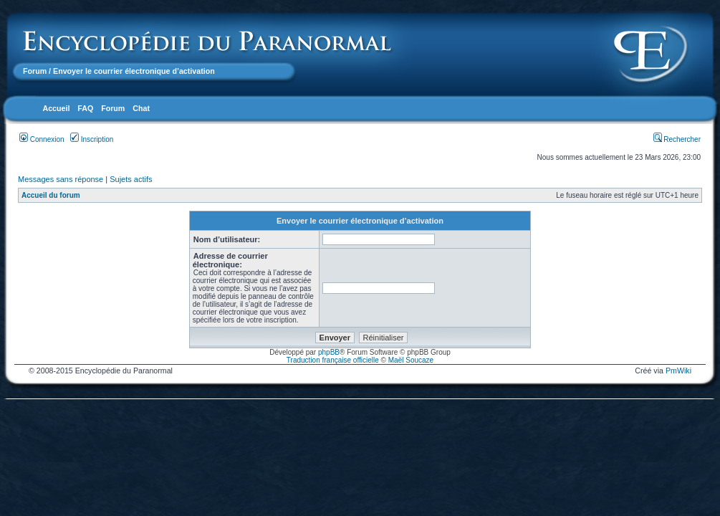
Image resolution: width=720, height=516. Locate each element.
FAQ (85, 108)
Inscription (91, 139)
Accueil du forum (50, 195)
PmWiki (678, 370)
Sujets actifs (131, 179)
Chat (141, 108)
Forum (35, 71)
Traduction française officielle (333, 360)
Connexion (41, 139)
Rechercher (677, 139)
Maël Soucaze (410, 360)
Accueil (55, 108)
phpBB (329, 352)
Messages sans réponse (60, 179)
